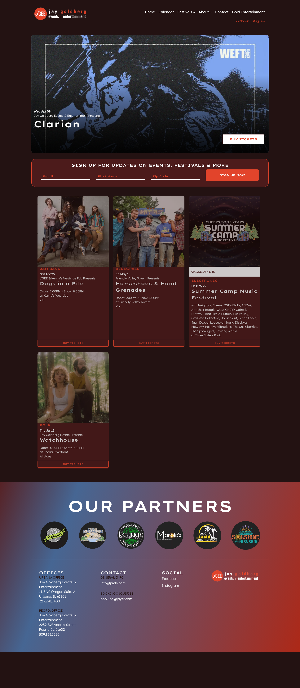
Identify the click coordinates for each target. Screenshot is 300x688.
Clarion (57, 124)
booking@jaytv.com (116, 599)
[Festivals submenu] (194, 12)
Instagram (257, 21)
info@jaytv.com (113, 583)
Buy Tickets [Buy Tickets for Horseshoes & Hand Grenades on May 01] (149, 340)
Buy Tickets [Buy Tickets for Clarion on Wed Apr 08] (243, 139)
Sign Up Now (232, 175)
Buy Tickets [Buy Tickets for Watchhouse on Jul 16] (73, 461)
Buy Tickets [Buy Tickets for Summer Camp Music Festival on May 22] (224, 340)
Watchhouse (59, 437)
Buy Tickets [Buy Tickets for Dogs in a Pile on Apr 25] (73, 340)
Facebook (242, 21)
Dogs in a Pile (62, 281)
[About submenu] (211, 12)
